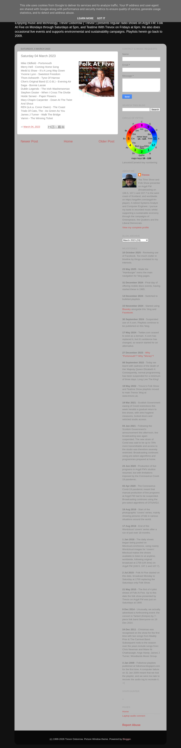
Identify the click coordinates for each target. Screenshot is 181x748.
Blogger (127, 739)
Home (68, 141)
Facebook (127, 312)
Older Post (106, 141)
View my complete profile (135, 227)
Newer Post (29, 141)
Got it (101, 18)
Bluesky (126, 309)
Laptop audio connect (133, 715)
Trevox (146, 175)
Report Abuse (131, 724)
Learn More (85, 18)
